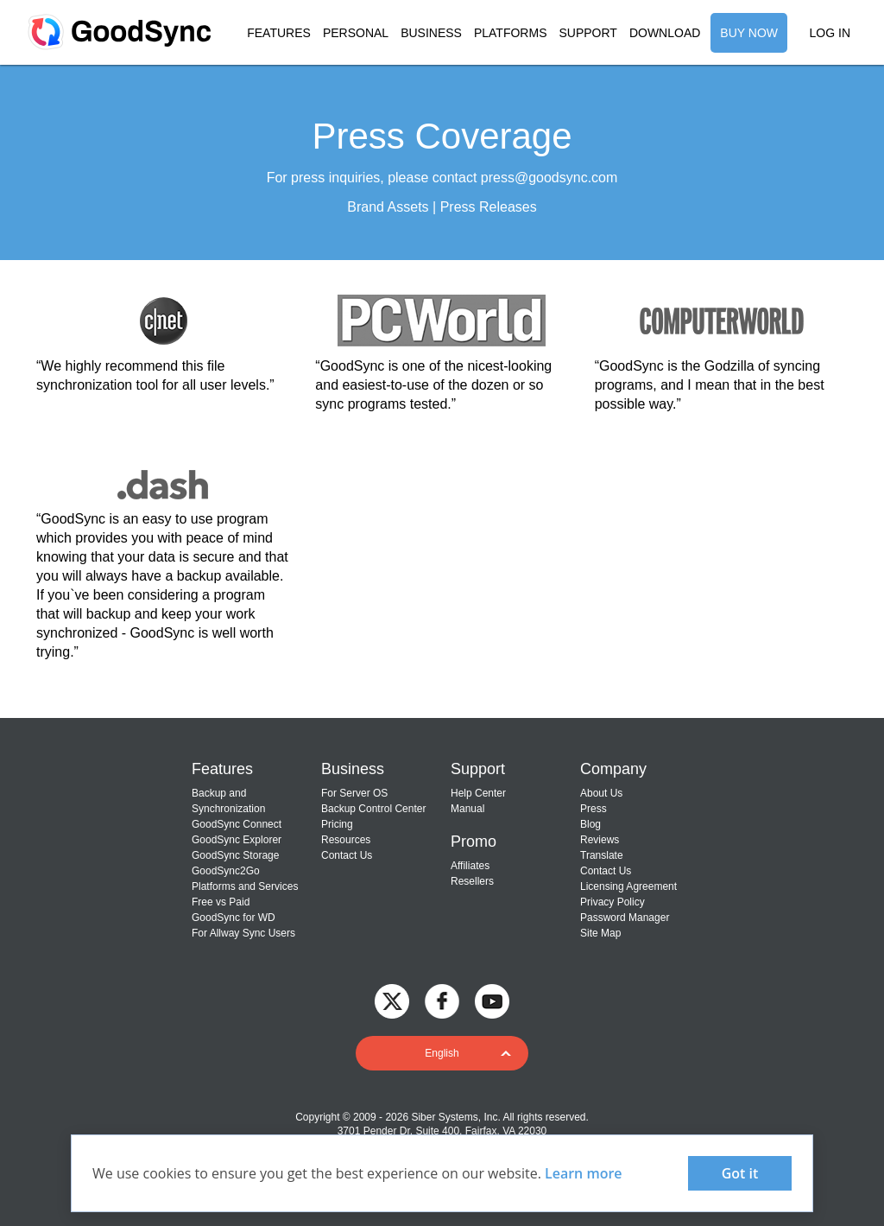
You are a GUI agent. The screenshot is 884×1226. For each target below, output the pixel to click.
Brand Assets (387, 207)
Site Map (600, 933)
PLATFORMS (510, 33)
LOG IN (830, 33)
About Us (601, 793)
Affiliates (470, 866)
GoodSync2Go (226, 871)
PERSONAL (355, 33)
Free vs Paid (220, 902)
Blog (590, 824)
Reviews (599, 840)
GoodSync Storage (235, 855)
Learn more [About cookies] (583, 1173)
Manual (467, 809)
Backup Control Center (373, 809)
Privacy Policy (612, 902)
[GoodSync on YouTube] (492, 1000)
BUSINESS (431, 33)
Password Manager (624, 918)
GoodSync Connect (236, 824)
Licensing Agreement (628, 886)
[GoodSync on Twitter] (392, 1000)
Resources (345, 840)
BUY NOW (749, 33)
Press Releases (488, 207)
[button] (442, 1053)
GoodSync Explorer (236, 840)
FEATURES (279, 33)
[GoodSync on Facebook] (442, 1000)
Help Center (478, 793)
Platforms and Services (245, 886)
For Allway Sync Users (243, 933)
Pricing (337, 824)
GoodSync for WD (233, 918)
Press (593, 809)
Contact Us (346, 855)
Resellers (472, 881)
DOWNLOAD (664, 33)
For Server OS (354, 793)
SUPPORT (587, 33)
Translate (601, 855)
